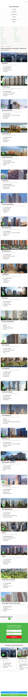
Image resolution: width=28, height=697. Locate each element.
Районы (14, 21)
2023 (15, 32)
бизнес (2, 30)
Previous (1, 658)
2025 (15, 34)
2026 (2, 36)
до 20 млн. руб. (17, 41)
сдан (2, 32)
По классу (14, 9)
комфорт (15, 28)
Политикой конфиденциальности (16, 640)
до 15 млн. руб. (4, 41)
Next (27, 658)
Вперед (19, 619)
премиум (15, 30)
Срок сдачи (14, 11)
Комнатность (14, 19)
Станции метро (14, 14)
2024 (2, 34)
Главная (2, 46)
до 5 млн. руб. (17, 36)
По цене (14, 16)
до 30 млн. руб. (4, 43)
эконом (2, 28)
